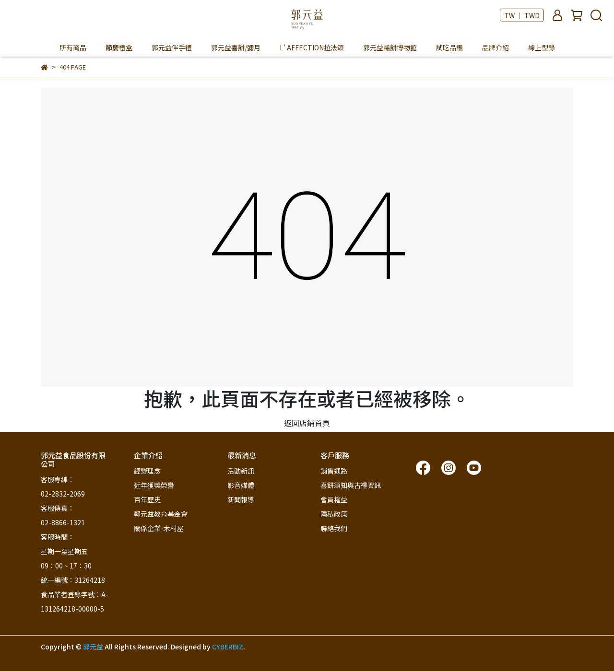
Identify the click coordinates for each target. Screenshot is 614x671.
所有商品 (72, 47)
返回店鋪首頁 (307, 422)
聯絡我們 (333, 528)
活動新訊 (240, 470)
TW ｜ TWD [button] (522, 15)
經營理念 (147, 470)
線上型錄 (541, 47)
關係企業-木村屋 (159, 528)
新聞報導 (240, 499)
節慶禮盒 (119, 47)
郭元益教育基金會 (161, 514)
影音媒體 (240, 485)
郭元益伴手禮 (172, 47)
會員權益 (333, 499)
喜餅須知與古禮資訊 (350, 485)
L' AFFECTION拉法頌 (312, 47)
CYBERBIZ (227, 646)
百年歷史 (147, 499)
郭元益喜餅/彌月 (235, 47)
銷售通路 (333, 470)
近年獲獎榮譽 (154, 485)
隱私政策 (333, 514)
